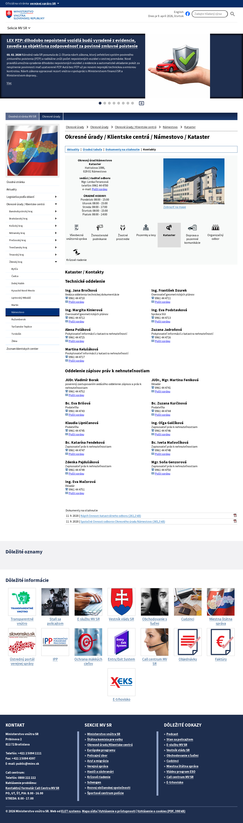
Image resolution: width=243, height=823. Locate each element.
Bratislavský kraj (18, 218)
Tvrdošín (16, 333)
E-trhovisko (175, 782)
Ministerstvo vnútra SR (103, 734)
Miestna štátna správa (182, 766)
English (179, 12)
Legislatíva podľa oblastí (20, 197)
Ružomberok (18, 319)
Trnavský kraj (16, 254)
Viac (9, 83)
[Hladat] (232, 14)
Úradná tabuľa (92, 149)
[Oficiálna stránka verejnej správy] (45, 3)
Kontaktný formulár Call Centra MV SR (32, 788)
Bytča (14, 269)
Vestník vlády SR (178, 750)
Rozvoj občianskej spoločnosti (108, 788)
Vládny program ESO (181, 772)
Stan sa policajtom (180, 739)
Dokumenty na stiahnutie (123, 149)
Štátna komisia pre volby (105, 739)
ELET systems (71, 811)
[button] (19, 27)
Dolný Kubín (17, 283)
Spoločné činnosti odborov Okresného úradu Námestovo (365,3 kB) (123, 521)
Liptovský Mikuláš (21, 297)
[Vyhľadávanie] (210, 13)
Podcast (172, 734)
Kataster (190, 127)
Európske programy (101, 750)
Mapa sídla (89, 811)
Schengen (94, 782)
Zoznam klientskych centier (22, 348)
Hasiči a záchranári (100, 772)
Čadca (14, 276)
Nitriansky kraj (17, 233)
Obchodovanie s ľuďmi (183, 755)
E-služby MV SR (177, 745)
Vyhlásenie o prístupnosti (117, 811)
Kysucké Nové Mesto (23, 290)
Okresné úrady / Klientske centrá (25, 204)
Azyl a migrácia (98, 761)
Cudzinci (173, 761)
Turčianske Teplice (21, 326)
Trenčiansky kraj (18, 247)
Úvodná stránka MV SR (22, 116)
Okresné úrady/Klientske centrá (110, 745)
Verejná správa (97, 766)
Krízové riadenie (98, 777)
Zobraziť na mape (193, 183)
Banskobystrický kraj (20, 211)
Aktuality (11, 189)
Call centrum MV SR (180, 777)
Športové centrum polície (105, 793)
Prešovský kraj (17, 240)
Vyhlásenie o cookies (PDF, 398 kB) (161, 811)
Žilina (14, 341)
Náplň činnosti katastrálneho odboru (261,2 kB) (111, 516)
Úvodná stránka (15, 182)
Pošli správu (99, 189)
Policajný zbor (97, 755)
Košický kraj (16, 225)
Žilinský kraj (15, 261)
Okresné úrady (51, 116)
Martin (14, 305)
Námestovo (17, 312)
